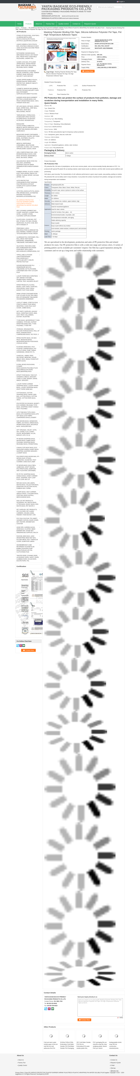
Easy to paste (55, 223)
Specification (48, 182)
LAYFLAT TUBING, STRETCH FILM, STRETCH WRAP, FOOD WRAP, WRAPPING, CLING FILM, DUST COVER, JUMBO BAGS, (27, 305)
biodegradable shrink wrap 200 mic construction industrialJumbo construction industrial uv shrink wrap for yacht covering (116, 1048)
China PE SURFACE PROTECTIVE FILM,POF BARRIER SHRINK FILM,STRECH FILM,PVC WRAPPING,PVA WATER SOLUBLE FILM (64, 1072)
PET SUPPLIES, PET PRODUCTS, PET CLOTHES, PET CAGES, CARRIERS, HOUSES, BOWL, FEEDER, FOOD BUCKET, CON (27, 512)
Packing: (47, 231)
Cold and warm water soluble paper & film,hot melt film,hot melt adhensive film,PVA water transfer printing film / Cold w (51, 1047)
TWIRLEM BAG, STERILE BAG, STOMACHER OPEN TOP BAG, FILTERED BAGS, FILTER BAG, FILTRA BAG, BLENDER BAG (26, 117)
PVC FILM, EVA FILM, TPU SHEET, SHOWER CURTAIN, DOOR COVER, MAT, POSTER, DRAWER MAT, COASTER (28, 521)
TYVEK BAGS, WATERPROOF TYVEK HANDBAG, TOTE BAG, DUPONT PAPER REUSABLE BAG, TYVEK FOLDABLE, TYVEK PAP (28, 323)
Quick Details (50, 103)
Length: (47, 196)
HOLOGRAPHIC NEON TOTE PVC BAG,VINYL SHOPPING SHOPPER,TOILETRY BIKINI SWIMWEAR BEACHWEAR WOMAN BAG (27, 164)
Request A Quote (90, 24)
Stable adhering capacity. (58, 220)
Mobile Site (114, 1071)
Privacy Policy (19, 1072)
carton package (55, 231)
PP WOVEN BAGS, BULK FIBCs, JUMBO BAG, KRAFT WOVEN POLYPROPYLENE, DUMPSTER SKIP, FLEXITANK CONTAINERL (26, 468)
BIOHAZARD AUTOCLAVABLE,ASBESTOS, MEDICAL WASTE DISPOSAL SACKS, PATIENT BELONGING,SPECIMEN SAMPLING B (28, 127)
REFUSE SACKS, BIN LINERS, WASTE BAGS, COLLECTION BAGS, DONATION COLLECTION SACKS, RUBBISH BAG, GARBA (28, 485)
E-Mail (112, 1065)
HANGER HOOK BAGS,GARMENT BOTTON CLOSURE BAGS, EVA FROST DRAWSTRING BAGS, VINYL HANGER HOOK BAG (28, 100)
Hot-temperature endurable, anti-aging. (62, 217)
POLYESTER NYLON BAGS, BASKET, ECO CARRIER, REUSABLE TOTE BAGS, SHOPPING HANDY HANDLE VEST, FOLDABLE (28, 406)
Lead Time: (48, 236)
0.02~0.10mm (55, 193)
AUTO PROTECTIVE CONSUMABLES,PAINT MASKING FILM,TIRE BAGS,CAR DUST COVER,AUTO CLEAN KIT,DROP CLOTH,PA (27, 184)
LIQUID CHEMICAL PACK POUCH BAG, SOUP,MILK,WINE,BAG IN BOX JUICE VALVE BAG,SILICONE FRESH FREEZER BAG (28, 47)
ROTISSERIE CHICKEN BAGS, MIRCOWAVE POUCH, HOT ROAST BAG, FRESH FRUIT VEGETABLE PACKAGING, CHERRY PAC (27, 55)
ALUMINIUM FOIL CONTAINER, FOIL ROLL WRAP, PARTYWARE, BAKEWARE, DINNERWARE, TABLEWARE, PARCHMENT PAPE (28, 239)
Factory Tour (50, 24)
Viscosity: (47, 201)
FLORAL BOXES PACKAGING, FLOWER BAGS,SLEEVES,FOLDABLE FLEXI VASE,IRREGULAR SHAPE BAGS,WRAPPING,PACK (27, 368)
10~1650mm (55, 198)
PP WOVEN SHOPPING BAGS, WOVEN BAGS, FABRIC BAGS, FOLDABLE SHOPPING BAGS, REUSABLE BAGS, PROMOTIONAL (27, 441)
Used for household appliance (60, 206)
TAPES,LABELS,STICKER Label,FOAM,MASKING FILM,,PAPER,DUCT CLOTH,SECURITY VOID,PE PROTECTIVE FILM (25, 258)
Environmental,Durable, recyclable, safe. (63, 215)
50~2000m (54, 196)
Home (19, 24)
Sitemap (113, 1068)
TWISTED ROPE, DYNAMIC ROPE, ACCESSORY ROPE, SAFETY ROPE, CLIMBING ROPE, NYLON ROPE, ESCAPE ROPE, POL (28, 558)
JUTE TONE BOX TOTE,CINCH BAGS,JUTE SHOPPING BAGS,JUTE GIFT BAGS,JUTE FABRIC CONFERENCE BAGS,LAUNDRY (28, 415)
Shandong (57, 124)
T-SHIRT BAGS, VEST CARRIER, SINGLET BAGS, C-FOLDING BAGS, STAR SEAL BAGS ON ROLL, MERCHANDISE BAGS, (27, 494)
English (121, 1)
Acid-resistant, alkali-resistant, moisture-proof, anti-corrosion (68, 228)
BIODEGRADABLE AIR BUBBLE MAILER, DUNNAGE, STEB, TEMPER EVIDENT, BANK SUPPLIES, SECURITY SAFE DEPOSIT (28, 73)
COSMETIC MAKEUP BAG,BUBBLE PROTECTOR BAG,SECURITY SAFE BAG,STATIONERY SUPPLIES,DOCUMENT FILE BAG (28, 91)
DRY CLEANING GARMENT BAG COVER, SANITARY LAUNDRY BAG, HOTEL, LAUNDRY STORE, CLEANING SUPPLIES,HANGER (27, 213)
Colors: (47, 187)
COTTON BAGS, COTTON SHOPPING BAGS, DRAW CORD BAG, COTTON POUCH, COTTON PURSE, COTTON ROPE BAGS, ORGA (27, 396)
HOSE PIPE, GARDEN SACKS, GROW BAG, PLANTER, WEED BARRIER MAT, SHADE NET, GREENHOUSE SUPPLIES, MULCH (27, 530)
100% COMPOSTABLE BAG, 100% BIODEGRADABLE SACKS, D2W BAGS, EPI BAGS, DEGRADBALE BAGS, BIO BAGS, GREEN (27, 155)
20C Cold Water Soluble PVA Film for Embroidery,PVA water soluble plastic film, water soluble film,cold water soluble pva (84, 1047)
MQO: (46, 234)
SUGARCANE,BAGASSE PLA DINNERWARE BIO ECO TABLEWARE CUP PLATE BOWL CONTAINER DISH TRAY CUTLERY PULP (27, 269)
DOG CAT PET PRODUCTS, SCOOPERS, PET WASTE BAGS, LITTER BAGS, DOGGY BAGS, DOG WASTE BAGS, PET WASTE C (27, 503)
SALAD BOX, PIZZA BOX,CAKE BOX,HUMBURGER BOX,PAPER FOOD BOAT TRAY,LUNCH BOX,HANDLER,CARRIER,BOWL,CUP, (28, 248)
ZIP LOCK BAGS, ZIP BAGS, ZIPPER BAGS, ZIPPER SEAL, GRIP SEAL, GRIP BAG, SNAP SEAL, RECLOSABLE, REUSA (28, 109)
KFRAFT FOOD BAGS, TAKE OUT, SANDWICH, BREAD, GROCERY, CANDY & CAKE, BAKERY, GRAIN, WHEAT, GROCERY (27, 377)
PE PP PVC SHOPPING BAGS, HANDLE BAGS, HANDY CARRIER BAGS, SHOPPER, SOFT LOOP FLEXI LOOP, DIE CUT (27, 476)
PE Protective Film (51, 164)
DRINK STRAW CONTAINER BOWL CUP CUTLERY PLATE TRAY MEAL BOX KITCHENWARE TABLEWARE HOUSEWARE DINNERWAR (27, 296)
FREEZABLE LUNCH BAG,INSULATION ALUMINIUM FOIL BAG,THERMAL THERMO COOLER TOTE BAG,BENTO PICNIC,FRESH (27, 231)
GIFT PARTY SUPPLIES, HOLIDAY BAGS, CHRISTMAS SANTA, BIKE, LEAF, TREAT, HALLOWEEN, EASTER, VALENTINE (27, 314)
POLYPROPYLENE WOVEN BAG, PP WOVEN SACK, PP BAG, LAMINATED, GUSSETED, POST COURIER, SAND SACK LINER (28, 459)
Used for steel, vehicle (57, 209)
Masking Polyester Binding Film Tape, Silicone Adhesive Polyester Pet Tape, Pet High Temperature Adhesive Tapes (61, 74)
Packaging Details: (50, 153)
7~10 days (54, 236)
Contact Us (76, 24)
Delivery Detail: (49, 156)
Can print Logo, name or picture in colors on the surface (67, 190)
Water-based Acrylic (57, 204)
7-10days (68, 156)
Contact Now (89, 71)
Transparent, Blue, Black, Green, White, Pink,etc (65, 187)
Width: (46, 198)
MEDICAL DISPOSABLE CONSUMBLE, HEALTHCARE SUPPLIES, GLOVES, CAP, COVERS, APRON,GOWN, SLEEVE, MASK (28, 146)
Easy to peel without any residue (60, 226)
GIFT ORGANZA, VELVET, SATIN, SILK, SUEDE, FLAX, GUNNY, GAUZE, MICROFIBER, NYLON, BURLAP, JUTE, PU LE (27, 432)
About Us (39, 24)
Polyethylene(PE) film (57, 185)
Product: (47, 185)
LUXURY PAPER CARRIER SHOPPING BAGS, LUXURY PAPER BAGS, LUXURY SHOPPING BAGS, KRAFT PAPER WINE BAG (27, 386)
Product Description (50, 161)
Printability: (48, 190)
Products (28, 24)
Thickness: (48, 193)
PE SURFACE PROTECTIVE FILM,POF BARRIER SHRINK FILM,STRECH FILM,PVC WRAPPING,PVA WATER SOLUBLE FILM (66, 28)
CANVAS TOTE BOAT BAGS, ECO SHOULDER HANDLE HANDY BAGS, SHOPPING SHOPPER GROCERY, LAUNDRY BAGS (28, 450)
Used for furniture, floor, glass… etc (61, 212)
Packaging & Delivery (54, 150)
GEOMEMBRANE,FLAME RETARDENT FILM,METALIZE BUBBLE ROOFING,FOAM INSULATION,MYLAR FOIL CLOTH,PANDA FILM (25, 548)
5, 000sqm (54, 234)
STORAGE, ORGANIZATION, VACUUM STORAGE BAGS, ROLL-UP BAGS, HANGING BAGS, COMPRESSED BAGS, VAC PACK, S (28, 331)
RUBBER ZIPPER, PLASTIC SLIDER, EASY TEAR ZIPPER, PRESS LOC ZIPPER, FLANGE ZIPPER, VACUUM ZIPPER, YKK (28, 174)
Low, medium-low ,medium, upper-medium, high (65, 201)
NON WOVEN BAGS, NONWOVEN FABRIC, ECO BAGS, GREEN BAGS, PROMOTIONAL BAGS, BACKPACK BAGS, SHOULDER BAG (28, 423)
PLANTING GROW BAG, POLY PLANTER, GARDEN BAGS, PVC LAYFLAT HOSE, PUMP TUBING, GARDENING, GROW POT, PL (26, 349)
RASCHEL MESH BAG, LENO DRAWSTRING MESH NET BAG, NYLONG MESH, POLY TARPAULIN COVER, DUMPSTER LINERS (27, 538)
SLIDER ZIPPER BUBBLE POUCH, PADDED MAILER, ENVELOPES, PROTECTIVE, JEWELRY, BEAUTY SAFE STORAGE (27, 82)
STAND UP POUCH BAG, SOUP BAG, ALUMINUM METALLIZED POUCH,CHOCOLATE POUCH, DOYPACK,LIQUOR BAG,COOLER (28, 38)
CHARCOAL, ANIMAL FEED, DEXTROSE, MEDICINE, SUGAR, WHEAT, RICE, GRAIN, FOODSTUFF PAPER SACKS (27, 358)
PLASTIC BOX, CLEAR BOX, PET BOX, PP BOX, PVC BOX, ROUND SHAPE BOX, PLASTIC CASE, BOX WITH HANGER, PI (27, 222)
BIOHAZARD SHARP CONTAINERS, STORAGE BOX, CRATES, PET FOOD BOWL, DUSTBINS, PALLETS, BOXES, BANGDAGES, (28, 137)
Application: (48, 209)
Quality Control (64, 24)
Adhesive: (47, 204)
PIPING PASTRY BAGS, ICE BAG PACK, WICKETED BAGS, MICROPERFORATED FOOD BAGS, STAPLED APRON (27, 340)
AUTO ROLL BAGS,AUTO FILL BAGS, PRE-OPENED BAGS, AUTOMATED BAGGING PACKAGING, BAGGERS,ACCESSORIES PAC (28, 193)
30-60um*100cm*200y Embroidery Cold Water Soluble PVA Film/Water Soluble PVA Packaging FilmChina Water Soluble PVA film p (67, 1047)
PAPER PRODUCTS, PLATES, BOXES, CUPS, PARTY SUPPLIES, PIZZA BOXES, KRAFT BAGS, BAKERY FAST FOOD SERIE (27, 287)
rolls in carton (69, 153)
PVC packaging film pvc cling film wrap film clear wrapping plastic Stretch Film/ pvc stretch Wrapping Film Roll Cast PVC (100, 1047)
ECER (47, 1074)
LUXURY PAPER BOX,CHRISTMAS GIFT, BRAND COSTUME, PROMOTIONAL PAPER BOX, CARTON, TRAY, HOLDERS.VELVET (27, 278)
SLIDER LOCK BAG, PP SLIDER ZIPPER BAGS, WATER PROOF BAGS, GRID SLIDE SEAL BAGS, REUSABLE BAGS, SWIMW (26, 64)
